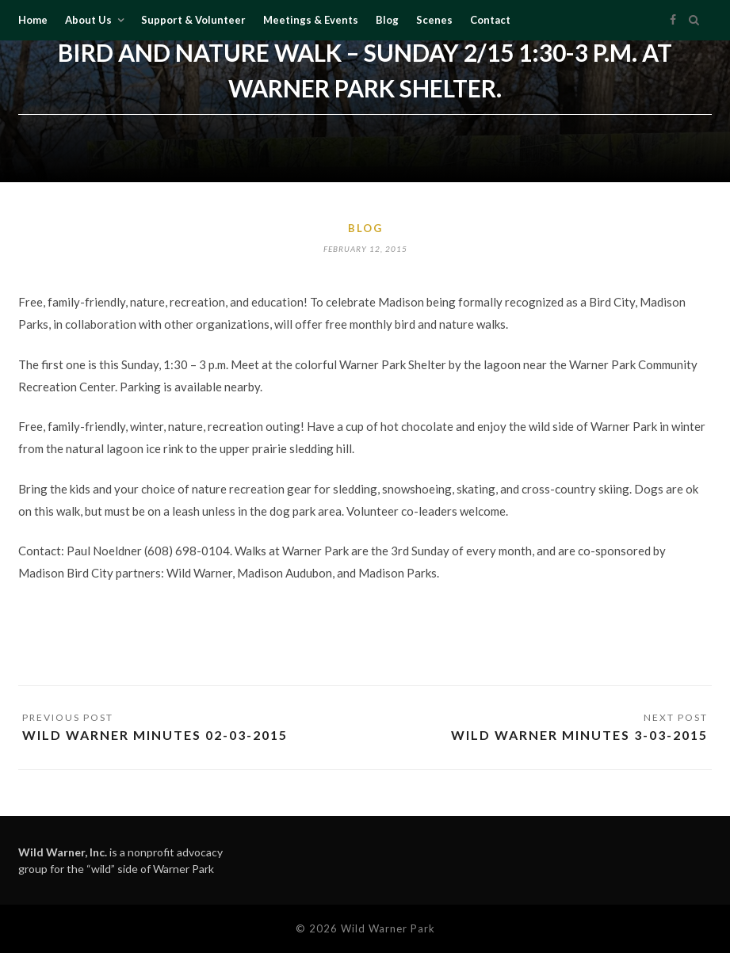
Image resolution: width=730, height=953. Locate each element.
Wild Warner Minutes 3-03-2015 (579, 734)
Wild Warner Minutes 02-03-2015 (155, 734)
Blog (387, 19)
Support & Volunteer (193, 19)
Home (33, 19)
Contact (490, 19)
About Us (88, 19)
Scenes (434, 19)
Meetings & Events (310, 19)
